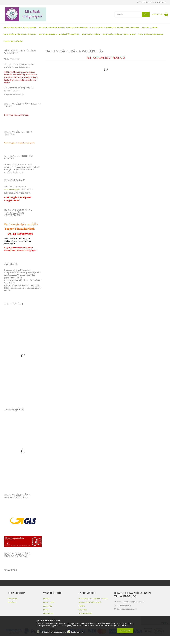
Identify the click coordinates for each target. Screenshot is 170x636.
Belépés (134, 2)
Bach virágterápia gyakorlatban (119, 34)
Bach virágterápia (91, 34)
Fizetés (82, 606)
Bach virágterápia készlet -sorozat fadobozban (63, 27)
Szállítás (83, 610)
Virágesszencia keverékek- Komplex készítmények (114, 27)
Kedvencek (159, 2)
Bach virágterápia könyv (150, 34)
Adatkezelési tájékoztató (90, 602)
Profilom (47, 606)
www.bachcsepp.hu (12, 189)
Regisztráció (48, 602)
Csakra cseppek (149, 27)
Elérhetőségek (85, 613)
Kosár (46, 610)
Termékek (12, 602)
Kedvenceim (48, 613)
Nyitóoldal (13, 599)
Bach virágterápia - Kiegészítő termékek (59, 34)
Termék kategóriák (13, 41)
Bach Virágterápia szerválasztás (20, 34)
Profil (146, 2)
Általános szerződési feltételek (93, 599)
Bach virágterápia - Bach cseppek (20, 27)
